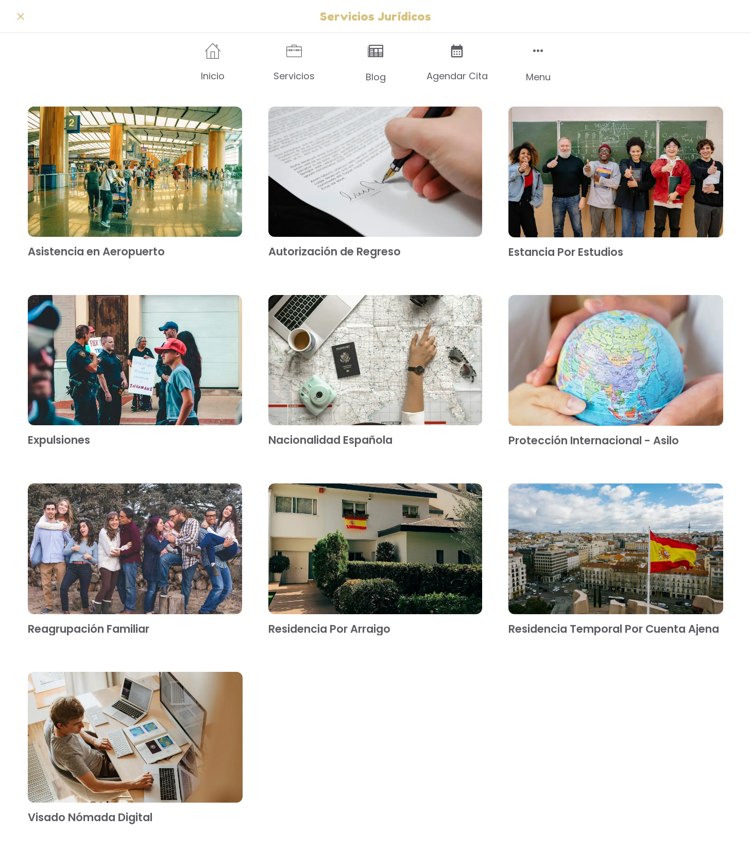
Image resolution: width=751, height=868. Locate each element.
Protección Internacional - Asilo (593, 440)
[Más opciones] (538, 63)
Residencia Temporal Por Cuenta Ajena (613, 628)
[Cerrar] (20, 16)
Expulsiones (59, 439)
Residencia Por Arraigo (329, 628)
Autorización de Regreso (334, 251)
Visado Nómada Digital (90, 817)
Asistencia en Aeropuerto (96, 251)
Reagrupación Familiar (88, 628)
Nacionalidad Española (330, 439)
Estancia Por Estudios (565, 252)
